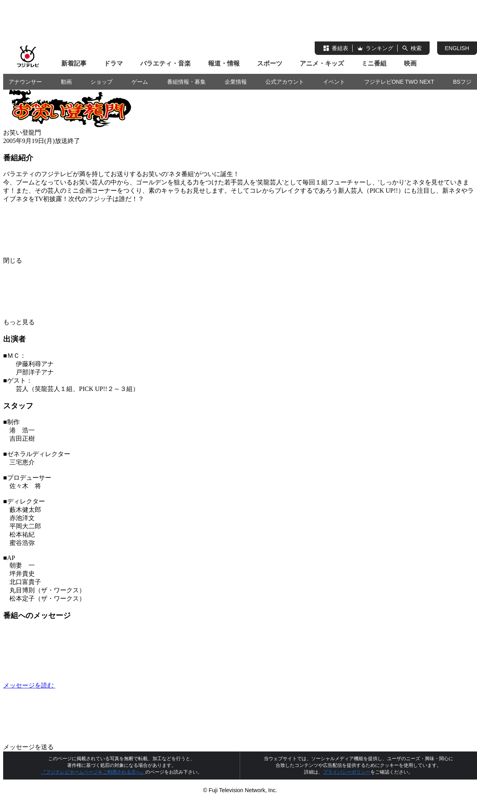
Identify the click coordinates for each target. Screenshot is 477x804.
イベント (334, 82)
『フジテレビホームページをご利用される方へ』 (93, 772)
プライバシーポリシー (346, 772)
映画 (410, 63)
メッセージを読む (88, 685)
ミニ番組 (374, 63)
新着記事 (73, 63)
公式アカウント (284, 82)
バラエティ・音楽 (165, 63)
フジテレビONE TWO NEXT (399, 82)
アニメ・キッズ (322, 63)
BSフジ (462, 82)
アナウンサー (25, 82)
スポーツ (269, 63)
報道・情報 (224, 63)
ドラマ (113, 63)
